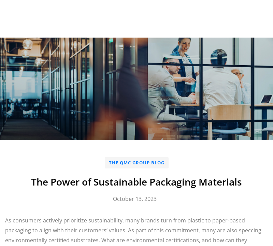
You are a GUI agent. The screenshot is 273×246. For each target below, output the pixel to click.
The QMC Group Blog (136, 163)
